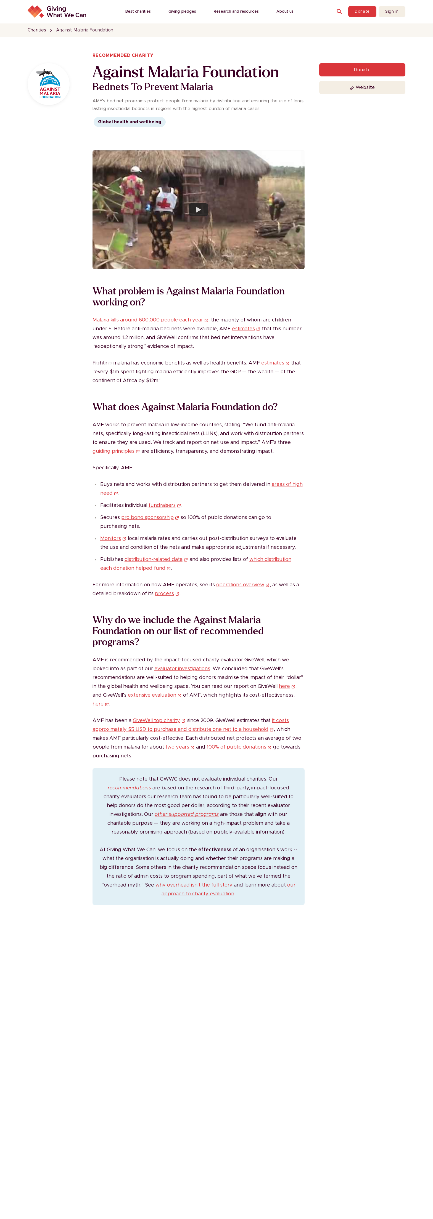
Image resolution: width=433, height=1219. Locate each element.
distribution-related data (156, 559)
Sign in (392, 12)
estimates (246, 328)
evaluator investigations (182, 668)
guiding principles (116, 451)
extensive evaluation (155, 695)
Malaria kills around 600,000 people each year (150, 320)
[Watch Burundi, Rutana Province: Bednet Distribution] (198, 209)
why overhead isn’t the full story (194, 885)
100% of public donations (239, 747)
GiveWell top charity (159, 720)
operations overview (243, 584)
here (287, 686)
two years (180, 747)
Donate (362, 12)
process (167, 593)
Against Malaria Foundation (84, 30)
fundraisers (165, 505)
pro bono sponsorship (150, 517)
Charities (37, 30)
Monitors (113, 538)
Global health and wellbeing (129, 122)
